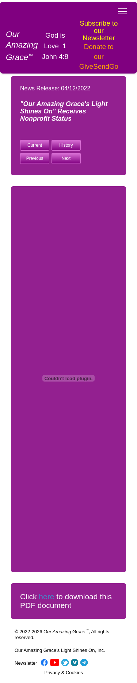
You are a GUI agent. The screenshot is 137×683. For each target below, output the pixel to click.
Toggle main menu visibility (123, 9)
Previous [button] (34, 158)
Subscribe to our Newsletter (99, 30)
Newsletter (26, 663)
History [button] (66, 145)
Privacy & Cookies (63, 672)
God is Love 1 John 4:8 (55, 45)
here (46, 596)
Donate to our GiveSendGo (98, 56)
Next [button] (66, 158)
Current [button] (34, 145)
